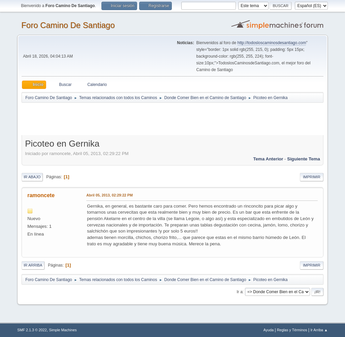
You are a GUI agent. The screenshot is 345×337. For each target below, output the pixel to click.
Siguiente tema (303, 158)
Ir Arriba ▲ (318, 330)
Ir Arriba (33, 265)
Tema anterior (268, 158)
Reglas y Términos (292, 330)
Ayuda (268, 330)
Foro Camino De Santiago (68, 25)
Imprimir (311, 177)
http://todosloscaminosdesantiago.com (272, 42)
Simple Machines (63, 330)
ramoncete (41, 195)
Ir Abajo (32, 177)
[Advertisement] (140, 118)
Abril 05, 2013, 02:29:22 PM (109, 195)
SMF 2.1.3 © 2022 (32, 330)
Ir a (240, 291)
